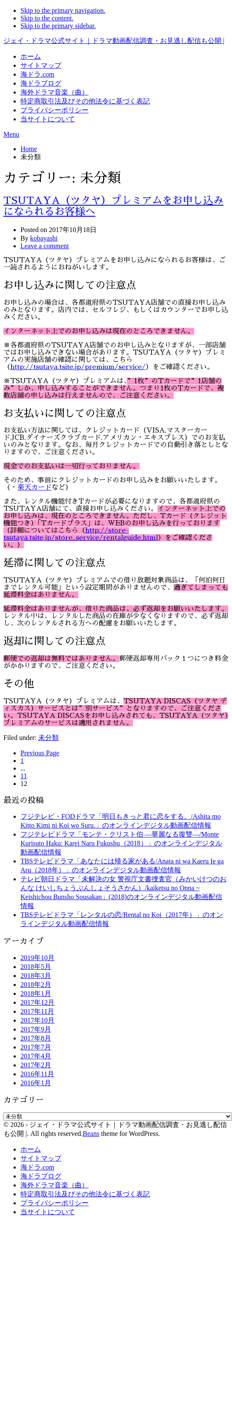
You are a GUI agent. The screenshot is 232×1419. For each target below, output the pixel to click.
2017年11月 (37, 1011)
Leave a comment (44, 245)
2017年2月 (35, 1065)
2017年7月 (35, 1047)
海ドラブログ (40, 83)
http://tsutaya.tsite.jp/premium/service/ (78, 367)
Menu (11, 134)
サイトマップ (40, 65)
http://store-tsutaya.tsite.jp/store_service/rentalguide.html (80, 534)
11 (23, 776)
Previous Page (39, 753)
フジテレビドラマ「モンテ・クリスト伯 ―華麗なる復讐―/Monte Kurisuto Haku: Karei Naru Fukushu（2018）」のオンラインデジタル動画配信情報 (121, 843)
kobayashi (44, 238)
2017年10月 (37, 1020)
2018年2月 (35, 984)
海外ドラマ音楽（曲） (54, 92)
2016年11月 (37, 1074)
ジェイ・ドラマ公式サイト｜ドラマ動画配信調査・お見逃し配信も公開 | (113, 40)
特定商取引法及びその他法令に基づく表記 (85, 101)
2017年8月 (35, 1038)
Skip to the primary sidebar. (58, 25)
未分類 (48, 737)
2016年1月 (35, 1082)
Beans (91, 1133)
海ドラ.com (37, 74)
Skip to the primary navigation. (63, 10)
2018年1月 (35, 993)
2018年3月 (35, 975)
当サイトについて (47, 119)
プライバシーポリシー (54, 110)
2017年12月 (37, 1002)
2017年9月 (35, 1029)
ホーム (30, 56)
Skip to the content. (46, 18)
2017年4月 (35, 1056)
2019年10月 (37, 957)
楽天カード (34, 487)
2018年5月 (35, 966)
